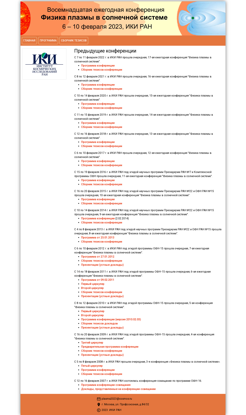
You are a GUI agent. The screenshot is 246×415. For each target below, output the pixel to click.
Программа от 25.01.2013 (97, 237)
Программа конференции (98, 65)
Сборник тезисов (74, 40)
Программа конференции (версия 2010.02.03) (111, 319)
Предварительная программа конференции (109, 346)
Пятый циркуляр (92, 365)
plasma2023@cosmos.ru (117, 398)
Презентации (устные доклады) (102, 264)
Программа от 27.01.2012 (97, 256)
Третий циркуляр (92, 342)
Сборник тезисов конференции (101, 69)
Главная (29, 40)
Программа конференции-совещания (106, 385)
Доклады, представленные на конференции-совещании (118, 389)
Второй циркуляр (92, 288)
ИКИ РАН (115, 410)
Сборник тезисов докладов (99, 323)
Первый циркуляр (92, 284)
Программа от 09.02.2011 (97, 279)
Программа (48, 40)
